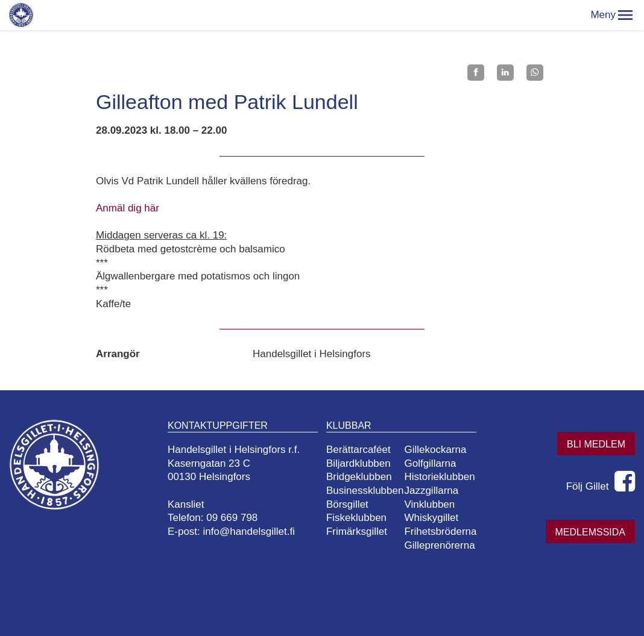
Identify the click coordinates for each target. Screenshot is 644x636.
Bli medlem (596, 444)
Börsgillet (347, 504)
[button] (625, 15)
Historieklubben (439, 476)
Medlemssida (590, 532)
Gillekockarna (435, 449)
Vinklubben (429, 504)
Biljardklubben (358, 463)
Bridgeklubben (359, 476)
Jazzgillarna (431, 490)
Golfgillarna (430, 463)
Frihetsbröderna (440, 531)
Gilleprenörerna (439, 545)
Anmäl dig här (127, 208)
